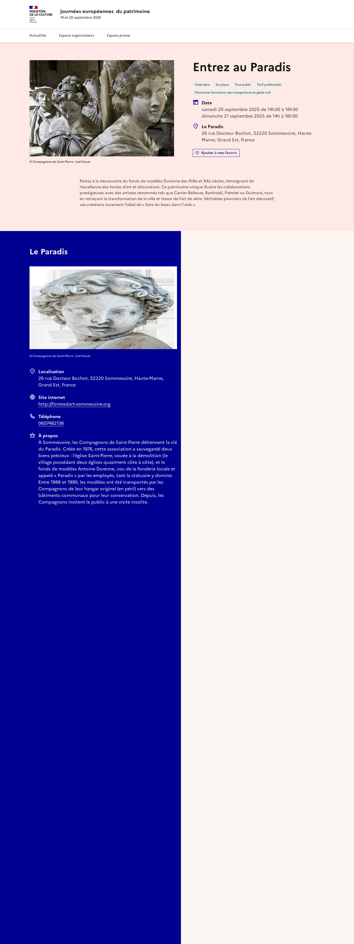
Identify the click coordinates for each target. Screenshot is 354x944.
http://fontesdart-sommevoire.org (74, 404)
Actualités (38, 35)
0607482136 (51, 423)
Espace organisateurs (76, 35)
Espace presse (118, 35)
